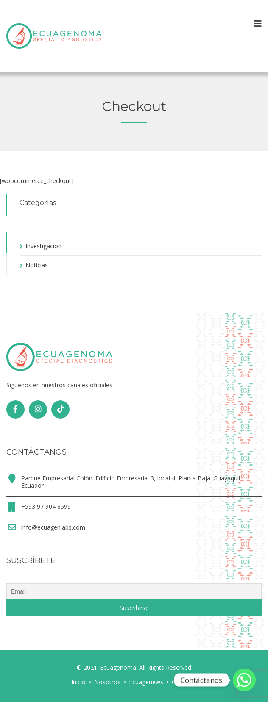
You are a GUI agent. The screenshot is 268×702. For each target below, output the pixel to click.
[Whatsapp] (244, 680)
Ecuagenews (146, 682)
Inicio (78, 682)
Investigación (43, 246)
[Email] (134, 591)
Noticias (36, 265)
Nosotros (107, 682)
